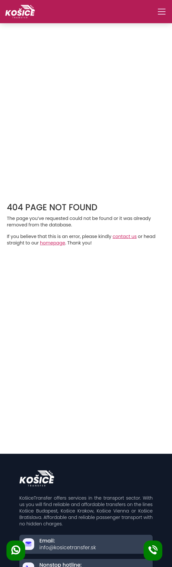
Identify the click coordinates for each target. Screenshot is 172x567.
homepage (52, 243)
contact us (125, 236)
